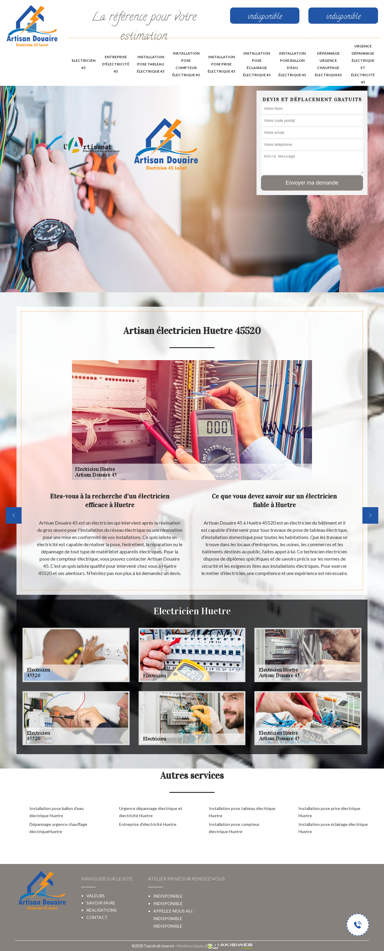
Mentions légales (191, 945)
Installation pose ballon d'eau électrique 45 (292, 64)
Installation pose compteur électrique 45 (186, 64)
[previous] (14, 515)
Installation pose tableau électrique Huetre (242, 812)
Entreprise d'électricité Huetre (147, 824)
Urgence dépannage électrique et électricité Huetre (150, 812)
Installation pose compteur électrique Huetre (234, 828)
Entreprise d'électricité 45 (115, 64)
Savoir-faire (100, 902)
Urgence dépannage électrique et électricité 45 (363, 64)
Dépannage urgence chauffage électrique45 (328, 64)
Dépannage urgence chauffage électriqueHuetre (58, 828)
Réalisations (101, 910)
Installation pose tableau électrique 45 (150, 64)
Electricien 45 (83, 64)
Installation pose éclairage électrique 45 (257, 64)
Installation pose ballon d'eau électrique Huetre (56, 812)
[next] (370, 515)
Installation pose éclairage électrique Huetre (333, 828)
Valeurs (95, 895)
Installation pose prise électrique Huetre (329, 812)
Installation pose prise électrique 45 (221, 64)
